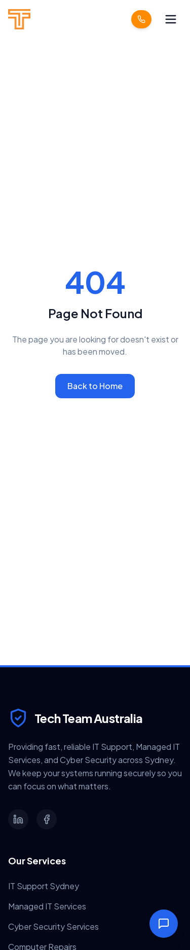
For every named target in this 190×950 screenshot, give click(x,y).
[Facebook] (46, 819)
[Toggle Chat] (163, 923)
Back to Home (95, 386)
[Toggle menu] (171, 19)
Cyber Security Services (53, 926)
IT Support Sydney (43, 886)
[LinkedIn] (18, 819)
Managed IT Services (47, 906)
